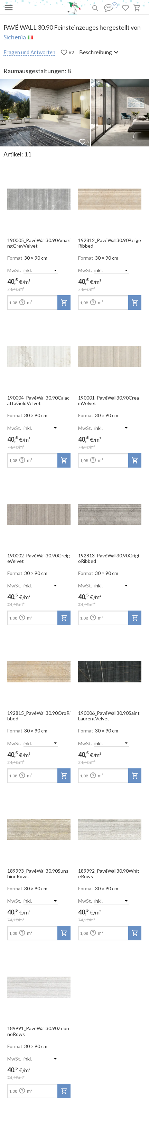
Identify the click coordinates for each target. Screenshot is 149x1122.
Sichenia (14, 37)
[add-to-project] (64, 302)
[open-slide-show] (39, 197)
